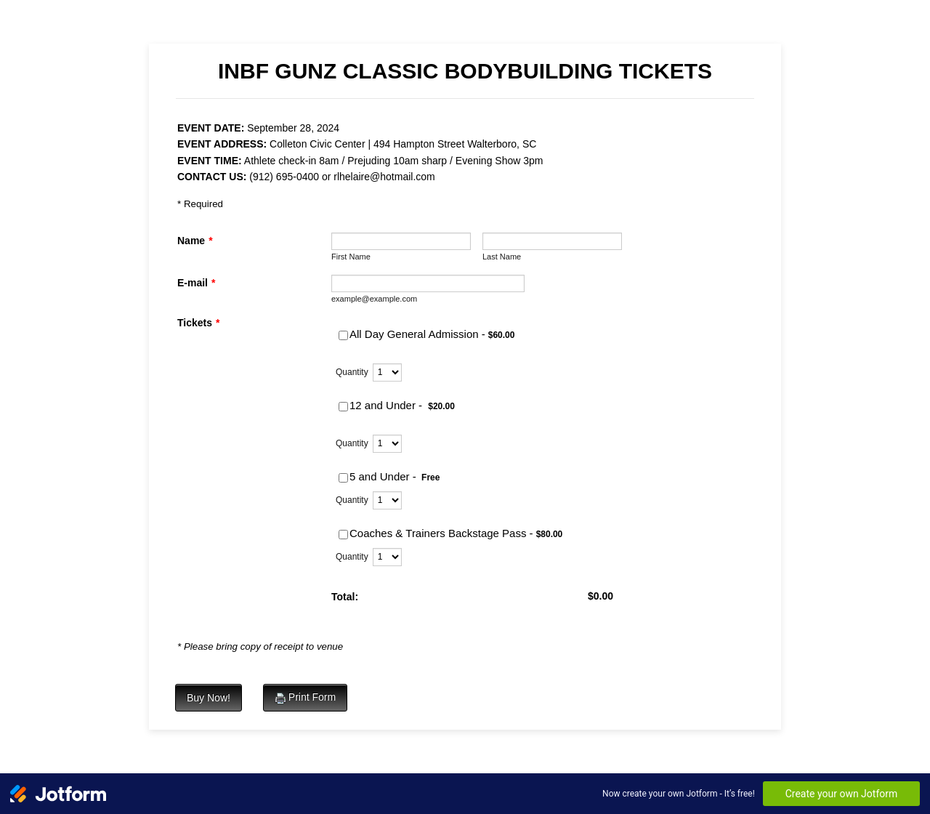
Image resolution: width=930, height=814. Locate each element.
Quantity (352, 372)
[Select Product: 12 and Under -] (343, 406)
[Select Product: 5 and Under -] (343, 478)
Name (195, 240)
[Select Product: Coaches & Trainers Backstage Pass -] (343, 534)
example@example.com (374, 298)
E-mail (196, 283)
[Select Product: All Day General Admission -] (343, 335)
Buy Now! (208, 698)
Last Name (501, 256)
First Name (351, 256)
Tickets (198, 323)
